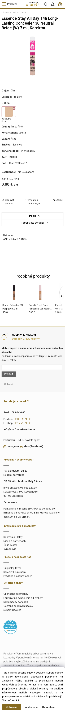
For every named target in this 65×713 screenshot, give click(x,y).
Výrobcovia (9, 549)
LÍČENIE (5, 12)
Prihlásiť (8, 374)
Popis (32, 215)
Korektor (22, 12)
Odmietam (48, 707)
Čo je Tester (10, 545)
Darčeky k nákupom (14, 572)
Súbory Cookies (12, 610)
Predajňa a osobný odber (17, 576)
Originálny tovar (12, 568)
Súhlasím (11, 707)
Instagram (13, 446)
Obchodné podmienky (15, 593)
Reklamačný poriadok (15, 602)
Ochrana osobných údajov (18, 606)
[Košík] (62, 5)
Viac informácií (10, 700)
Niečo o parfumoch (14, 541)
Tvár (14, 12)
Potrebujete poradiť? (32, 222)
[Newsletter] (32, 367)
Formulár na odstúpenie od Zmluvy (23, 598)
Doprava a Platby (13, 537)
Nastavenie (31, 707)
